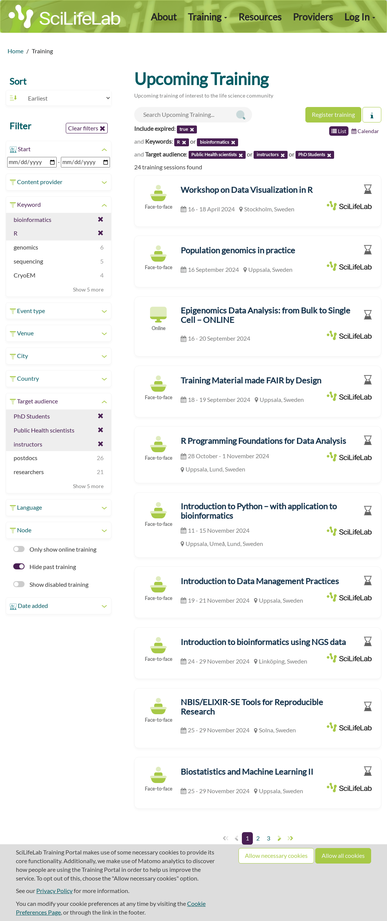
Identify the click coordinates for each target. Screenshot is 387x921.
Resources (260, 16)
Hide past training (44, 566)
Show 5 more (88, 289)
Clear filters (86, 128)
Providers (313, 16)
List (338, 131)
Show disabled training (50, 584)
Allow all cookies (343, 855)
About (163, 16)
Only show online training (54, 549)
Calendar (365, 131)
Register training (333, 114)
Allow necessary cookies (276, 855)
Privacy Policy (54, 890)
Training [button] (207, 16)
